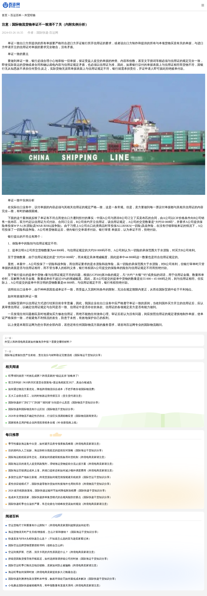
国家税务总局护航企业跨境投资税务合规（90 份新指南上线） (43, 422)
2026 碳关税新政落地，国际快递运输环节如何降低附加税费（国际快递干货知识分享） (58, 490)
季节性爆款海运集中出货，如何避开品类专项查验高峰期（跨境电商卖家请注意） (55, 443)
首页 (4, 15)
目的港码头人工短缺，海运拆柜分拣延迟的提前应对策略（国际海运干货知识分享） (56, 450)
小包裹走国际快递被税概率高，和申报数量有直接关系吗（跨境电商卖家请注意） (55, 585)
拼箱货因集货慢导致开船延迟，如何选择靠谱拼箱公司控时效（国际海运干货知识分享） (58, 558)
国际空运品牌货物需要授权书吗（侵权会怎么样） (36, 545)
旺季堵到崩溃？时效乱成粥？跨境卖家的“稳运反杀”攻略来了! (43, 375)
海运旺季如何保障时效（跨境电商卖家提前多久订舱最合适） (43, 572)
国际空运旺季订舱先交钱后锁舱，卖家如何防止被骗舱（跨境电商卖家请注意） (53, 565)
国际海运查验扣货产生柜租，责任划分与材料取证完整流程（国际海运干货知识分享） (54, 355)
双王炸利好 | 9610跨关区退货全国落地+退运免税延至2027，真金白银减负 (50, 382)
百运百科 (15, 15)
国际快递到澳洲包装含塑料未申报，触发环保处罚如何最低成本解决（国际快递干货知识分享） (62, 578)
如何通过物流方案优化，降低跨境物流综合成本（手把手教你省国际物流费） (52, 389)
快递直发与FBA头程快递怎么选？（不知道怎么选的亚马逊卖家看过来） (49, 538)
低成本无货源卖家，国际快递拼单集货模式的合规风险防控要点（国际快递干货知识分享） (60, 497)
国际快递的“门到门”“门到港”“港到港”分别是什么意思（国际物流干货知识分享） (54, 402)
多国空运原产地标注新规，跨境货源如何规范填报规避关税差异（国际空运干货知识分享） (60, 477)
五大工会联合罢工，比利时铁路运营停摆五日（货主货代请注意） (46, 395)
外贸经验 (30, 15)
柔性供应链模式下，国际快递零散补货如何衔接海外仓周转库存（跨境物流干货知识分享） (60, 484)
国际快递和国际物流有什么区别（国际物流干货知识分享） (42, 409)
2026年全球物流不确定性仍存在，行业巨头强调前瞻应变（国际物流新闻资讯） (53, 416)
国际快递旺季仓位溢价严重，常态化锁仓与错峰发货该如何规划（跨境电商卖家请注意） (58, 504)
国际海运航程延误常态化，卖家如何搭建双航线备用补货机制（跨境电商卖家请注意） (57, 457)
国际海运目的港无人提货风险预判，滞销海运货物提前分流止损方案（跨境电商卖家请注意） (61, 463)
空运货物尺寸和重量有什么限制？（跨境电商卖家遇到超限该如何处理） (49, 525)
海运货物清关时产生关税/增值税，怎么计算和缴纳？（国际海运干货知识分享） (54, 532)
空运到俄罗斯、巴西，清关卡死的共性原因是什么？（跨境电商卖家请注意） (52, 552)
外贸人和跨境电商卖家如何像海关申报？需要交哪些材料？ (38, 341)
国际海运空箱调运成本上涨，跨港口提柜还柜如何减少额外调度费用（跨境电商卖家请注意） (61, 470)
